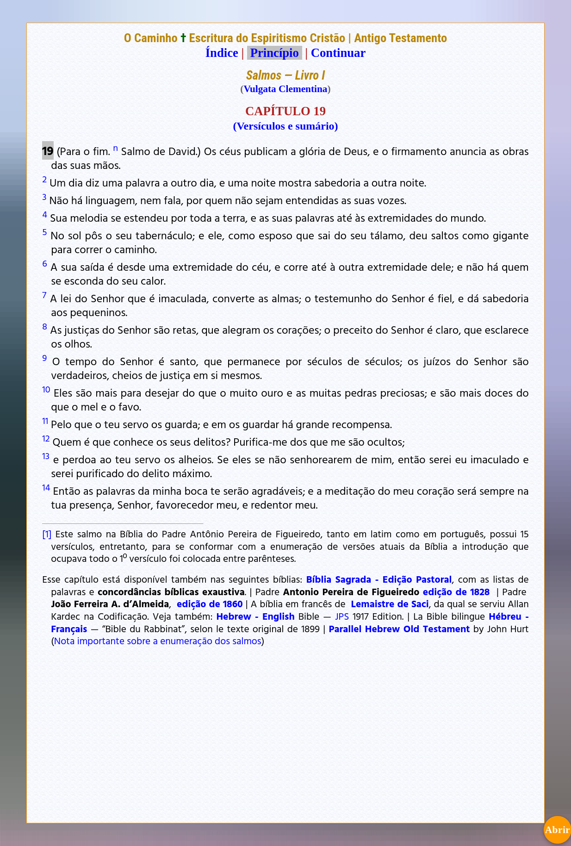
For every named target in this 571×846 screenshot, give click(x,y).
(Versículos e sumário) (285, 126)
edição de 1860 (210, 603)
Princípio (274, 53)
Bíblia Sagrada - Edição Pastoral (379, 579)
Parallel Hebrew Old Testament (399, 628)
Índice (221, 53)
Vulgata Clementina (285, 88)
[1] (46, 533)
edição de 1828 (456, 591)
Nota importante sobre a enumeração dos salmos (157, 640)
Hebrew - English (255, 616)
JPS (342, 616)
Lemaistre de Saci (390, 603)
